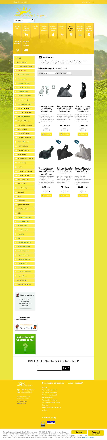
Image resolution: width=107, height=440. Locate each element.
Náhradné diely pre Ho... (25, 175)
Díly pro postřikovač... (24, 259)
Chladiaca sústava (23, 225)
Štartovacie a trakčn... (24, 75)
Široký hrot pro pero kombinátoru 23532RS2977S (46, 108)
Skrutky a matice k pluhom (25, 158)
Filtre (19, 238)
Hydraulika (21, 234)
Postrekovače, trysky (24, 246)
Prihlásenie (16, 2)
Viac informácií (88, 437)
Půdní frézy (21, 192)
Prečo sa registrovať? (49, 395)
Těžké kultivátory (23, 209)
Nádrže (19, 58)
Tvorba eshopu (22, 401)
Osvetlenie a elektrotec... (25, 217)
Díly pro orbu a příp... (24, 263)
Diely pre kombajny (23, 100)
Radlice (20, 167)
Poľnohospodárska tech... (26, 66)
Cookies (45, 405)
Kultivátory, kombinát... (24, 116)
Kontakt (45, 387)
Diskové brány (22, 163)
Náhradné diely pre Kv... (24, 112)
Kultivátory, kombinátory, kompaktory (52, 63)
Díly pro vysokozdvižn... (25, 272)
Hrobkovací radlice (23, 150)
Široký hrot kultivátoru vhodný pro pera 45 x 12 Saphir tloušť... (65, 108)
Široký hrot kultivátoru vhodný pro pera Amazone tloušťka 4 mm (46, 170)
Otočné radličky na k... (24, 133)
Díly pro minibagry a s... (24, 267)
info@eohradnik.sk (26, 392)
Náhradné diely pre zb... (25, 96)
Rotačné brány (22, 154)
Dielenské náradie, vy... (24, 83)
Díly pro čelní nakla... (24, 255)
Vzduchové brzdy (23, 230)
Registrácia (24, 2)
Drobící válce (21, 200)
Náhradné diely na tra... (24, 87)
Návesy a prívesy (23, 91)
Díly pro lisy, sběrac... (24, 251)
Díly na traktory (22, 276)
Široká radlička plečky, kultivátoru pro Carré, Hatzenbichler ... (83, 169)
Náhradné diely (21, 70)
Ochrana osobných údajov (51, 402)
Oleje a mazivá (22, 79)
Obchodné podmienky (49, 392)
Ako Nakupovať (47, 397)
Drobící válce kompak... (25, 125)
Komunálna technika (24, 284)
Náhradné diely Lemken (25, 171)
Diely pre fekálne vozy (24, 242)
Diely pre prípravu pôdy (24, 108)
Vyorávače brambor (23, 204)
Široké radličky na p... (24, 142)
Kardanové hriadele (23, 221)
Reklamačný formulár (49, 400)
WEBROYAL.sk (21, 403)
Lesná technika (22, 280)
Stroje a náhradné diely (52, 61)
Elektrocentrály (22, 62)
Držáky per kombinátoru (25, 137)
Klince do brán (22, 184)
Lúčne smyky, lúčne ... (24, 179)
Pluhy (19, 213)
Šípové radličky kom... (24, 121)
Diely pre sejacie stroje (24, 104)
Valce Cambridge (23, 188)
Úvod (40, 61)
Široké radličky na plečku (74, 63)
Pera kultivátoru (22, 129)
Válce (19, 196)
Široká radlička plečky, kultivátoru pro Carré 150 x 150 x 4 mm (65, 169)
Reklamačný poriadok (49, 390)
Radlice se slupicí (23, 146)
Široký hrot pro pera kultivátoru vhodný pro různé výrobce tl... (83, 108)
